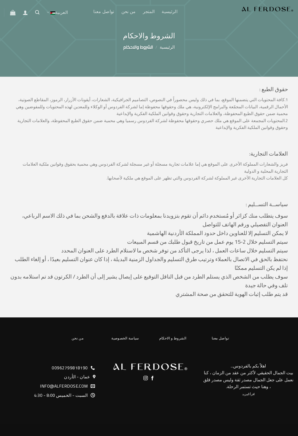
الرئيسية (169, 11)
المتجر (149, 11)
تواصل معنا (103, 11)
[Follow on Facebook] (152, 378)
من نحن (128, 11)
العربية (57, 12)
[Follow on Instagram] (145, 378)
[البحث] (37, 12)
